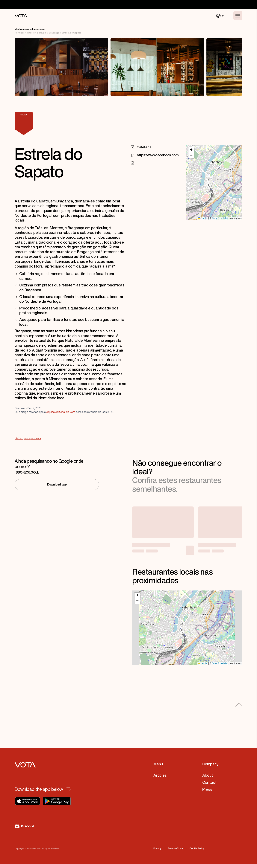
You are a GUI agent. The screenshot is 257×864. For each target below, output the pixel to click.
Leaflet (203, 218)
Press (207, 789)
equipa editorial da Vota (60, 412)
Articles (160, 775)
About (207, 775)
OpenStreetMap (220, 218)
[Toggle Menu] (237, 15)
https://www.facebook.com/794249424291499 (159, 155)
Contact (209, 782)
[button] (191, 150)
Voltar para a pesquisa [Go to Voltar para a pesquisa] (28, 438)
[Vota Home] (21, 15)
